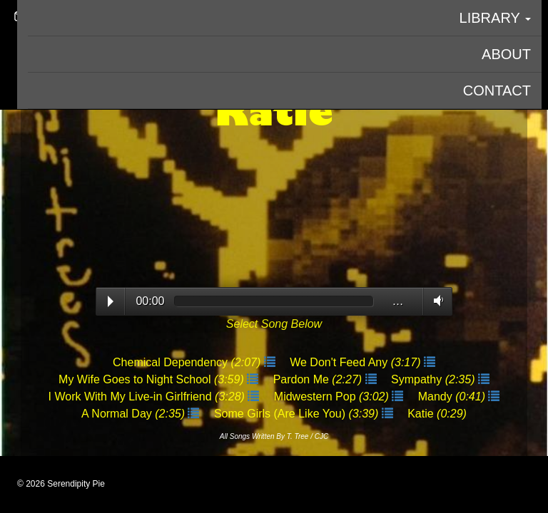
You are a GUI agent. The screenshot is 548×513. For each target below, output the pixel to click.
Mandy (453, 396)
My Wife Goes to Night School (153, 379)
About (506, 54)
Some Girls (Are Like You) (298, 414)
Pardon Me (319, 379)
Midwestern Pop (333, 396)
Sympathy (434, 379)
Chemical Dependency (188, 362)
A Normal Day (134, 414)
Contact (497, 90)
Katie (437, 414)
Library (495, 18)
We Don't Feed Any (357, 362)
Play (110, 301)
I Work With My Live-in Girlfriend (148, 396)
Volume (435, 301)
